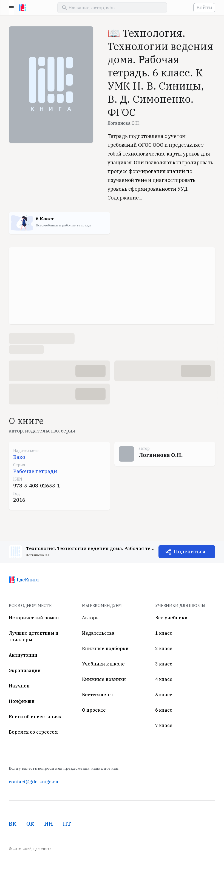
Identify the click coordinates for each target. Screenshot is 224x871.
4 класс (163, 679)
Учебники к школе (103, 664)
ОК (30, 823)
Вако (19, 457)
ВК (12, 823)
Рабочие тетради (35, 471)
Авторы (91, 617)
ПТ (67, 823)
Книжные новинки (104, 679)
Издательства (98, 633)
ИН (48, 823)
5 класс (163, 694)
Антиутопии (23, 655)
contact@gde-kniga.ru (33, 781)
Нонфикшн (22, 701)
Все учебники (171, 617)
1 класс (163, 633)
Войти (204, 7)
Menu (11, 7)
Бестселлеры (97, 694)
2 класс (163, 648)
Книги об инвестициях (35, 716)
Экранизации (25, 670)
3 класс (163, 664)
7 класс (163, 725)
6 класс (163, 710)
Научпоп (19, 686)
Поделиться (189, 551)
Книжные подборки (105, 648)
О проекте (94, 710)
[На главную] (22, 7)
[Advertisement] (112, 285)
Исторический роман (34, 617)
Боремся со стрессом (33, 732)
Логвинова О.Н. (123, 123)
